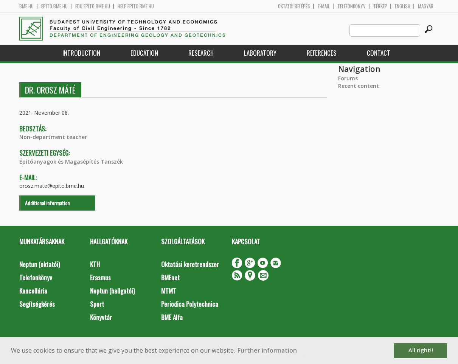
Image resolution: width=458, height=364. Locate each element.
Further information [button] (267, 350)
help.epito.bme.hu (136, 6)
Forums (348, 78)
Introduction (81, 53)
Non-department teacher (53, 137)
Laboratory (260, 53)
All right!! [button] (420, 350)
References (322, 53)
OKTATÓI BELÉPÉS (294, 6)
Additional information (47, 203)
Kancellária (33, 290)
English (402, 6)
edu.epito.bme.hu (92, 6)
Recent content (358, 85)
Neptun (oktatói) (39, 264)
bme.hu (26, 6)
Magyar (425, 6)
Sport (97, 304)
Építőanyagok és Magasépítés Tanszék (71, 161)
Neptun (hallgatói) (112, 290)
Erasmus (100, 277)
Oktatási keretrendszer (190, 264)
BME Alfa (172, 317)
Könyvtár (101, 317)
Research (201, 53)
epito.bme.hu (54, 6)
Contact (378, 53)
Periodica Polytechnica (189, 304)
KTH (95, 264)
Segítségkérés (37, 304)
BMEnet (170, 277)
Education (144, 53)
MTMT (168, 290)
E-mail (324, 6)
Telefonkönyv (351, 6)
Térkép (380, 6)
